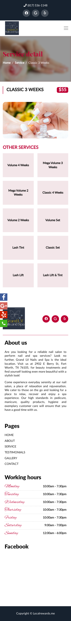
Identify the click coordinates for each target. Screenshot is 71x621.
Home (7, 62)
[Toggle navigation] (66, 28)
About (10, 440)
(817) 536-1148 (35, 5)
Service (19, 62)
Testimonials (15, 452)
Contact (11, 463)
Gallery (11, 458)
